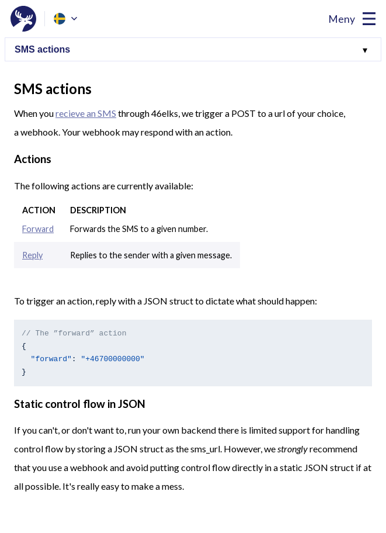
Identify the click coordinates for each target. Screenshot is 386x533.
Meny (341, 19)
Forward (38, 229)
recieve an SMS (85, 113)
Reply (32, 255)
